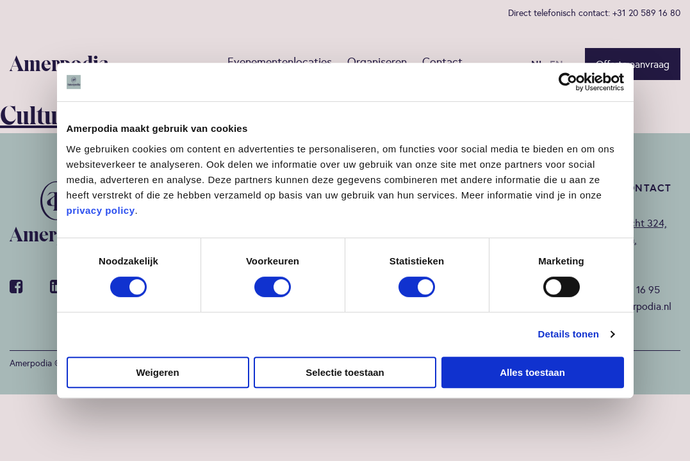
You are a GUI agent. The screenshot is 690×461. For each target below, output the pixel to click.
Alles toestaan (532, 372)
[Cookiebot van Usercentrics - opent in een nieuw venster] (568, 82)
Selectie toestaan (345, 372)
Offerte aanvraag (632, 64)
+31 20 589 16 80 (646, 13)
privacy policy (101, 210)
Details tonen (568, 333)
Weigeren (157, 372)
